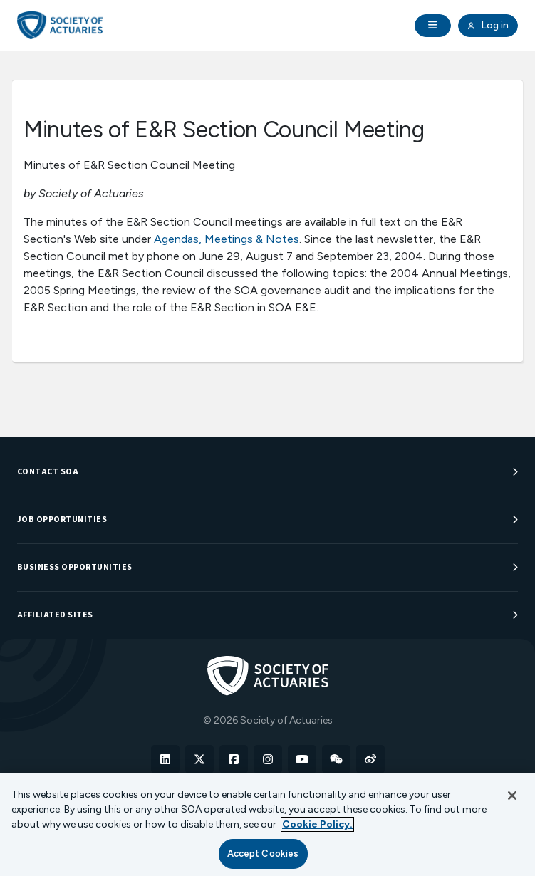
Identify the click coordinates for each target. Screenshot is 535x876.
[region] (267, 824)
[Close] (512, 795)
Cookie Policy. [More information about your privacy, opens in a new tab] (317, 824)
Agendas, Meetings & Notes (226, 239)
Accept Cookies (263, 853)
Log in (488, 25)
